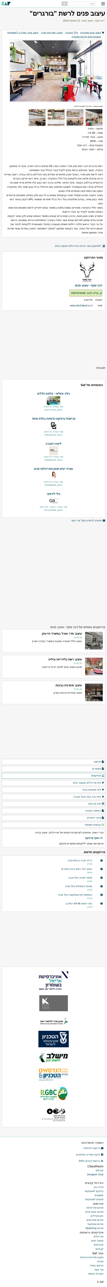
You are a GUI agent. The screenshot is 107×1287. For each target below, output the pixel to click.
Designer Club (95, 1174)
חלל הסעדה (71, 32)
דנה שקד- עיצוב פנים (93, 20)
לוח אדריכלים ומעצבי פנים (88, 783)
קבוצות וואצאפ (94, 825)
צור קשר (98, 1269)
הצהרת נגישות (95, 1273)
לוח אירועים (96, 804)
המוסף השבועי (94, 811)
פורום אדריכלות (95, 1207)
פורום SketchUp (94, 1228)
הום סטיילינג (96, 1215)
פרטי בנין (98, 1187)
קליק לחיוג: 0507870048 (86, 293)
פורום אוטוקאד (95, 1224)
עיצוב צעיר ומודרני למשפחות (22, 32)
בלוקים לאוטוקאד (93, 1191)
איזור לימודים (95, 818)
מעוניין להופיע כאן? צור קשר (88, 520)
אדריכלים (98, 1236)
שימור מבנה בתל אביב (80, 877)
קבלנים (99, 1249)
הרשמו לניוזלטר (93, 1148)
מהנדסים (98, 1244)
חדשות (99, 762)
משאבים (99, 1195)
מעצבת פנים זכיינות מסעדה (86, 36)
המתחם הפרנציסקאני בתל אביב (75, 894)
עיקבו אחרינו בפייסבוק (89, 1154)
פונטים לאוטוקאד (94, 1199)
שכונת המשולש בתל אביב (78, 886)
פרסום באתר (96, 1265)
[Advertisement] (53, 338)
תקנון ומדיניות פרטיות (91, 1257)
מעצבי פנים (97, 1240)
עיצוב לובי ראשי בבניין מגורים (76, 869)
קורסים (99, 1170)
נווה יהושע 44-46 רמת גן (79, 903)
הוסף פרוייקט (94, 838)
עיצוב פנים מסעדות (90, 32)
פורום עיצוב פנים (94, 1211)
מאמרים (98, 769)
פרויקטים (97, 776)
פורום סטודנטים (94, 1220)
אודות (100, 1261)
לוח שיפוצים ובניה (93, 790)
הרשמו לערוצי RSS (91, 1161)
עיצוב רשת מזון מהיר (52, 32)
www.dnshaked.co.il (81, 305)
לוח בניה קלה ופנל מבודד (88, 797)
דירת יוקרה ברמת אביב (80, 860)
